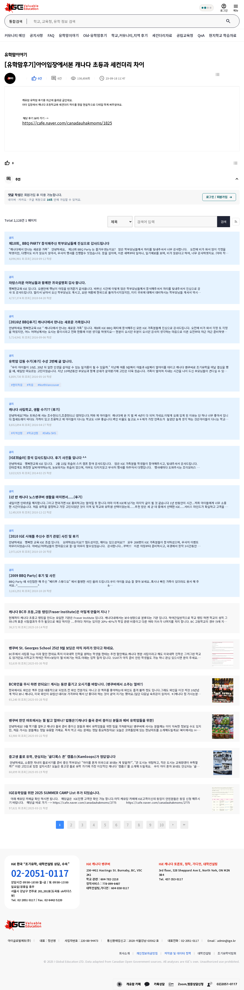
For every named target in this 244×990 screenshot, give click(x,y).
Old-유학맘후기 (95, 35)
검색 (223, 221)
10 (162, 824)
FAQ (50, 35)
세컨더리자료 (162, 35)
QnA (201, 35)
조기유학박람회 (227, 953)
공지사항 (36, 35)
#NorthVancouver (48, 385)
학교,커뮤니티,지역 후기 (129, 35)
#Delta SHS (49, 433)
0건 (56, 78)
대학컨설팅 (204, 953)
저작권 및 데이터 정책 (177, 953)
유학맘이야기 (69, 35)
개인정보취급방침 (147, 953)
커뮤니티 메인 (14, 35)
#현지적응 (16, 385)
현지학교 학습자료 (222, 35)
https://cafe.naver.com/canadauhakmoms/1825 (67, 123)
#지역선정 (16, 433)
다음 (173, 825)
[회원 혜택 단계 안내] (206, 7)
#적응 (30, 385)
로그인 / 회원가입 (219, 197)
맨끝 (184, 825)
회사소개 (124, 953)
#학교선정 (32, 433)
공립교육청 (185, 35)
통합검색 (15, 21)
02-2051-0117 (40, 873)
